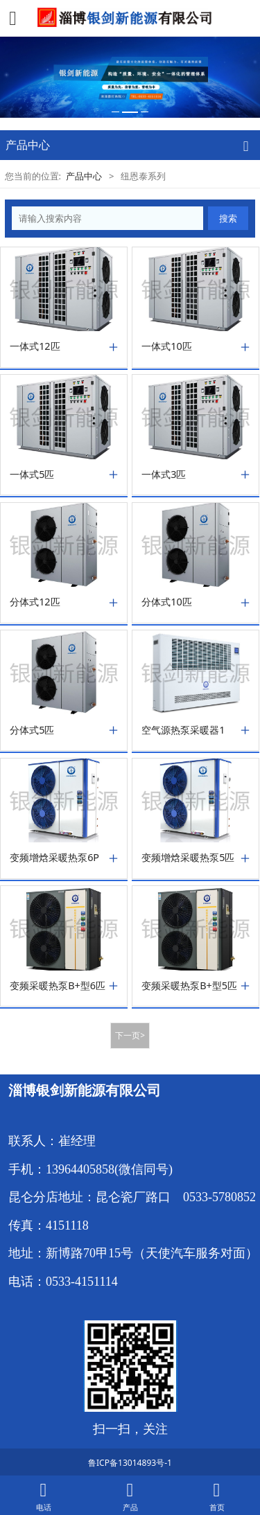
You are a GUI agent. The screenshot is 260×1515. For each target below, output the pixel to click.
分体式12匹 (35, 602)
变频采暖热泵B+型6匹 (57, 986)
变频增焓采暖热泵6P (54, 857)
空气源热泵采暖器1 (183, 730)
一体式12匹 (35, 346)
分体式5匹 (32, 730)
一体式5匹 (32, 474)
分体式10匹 (166, 602)
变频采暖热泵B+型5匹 (189, 986)
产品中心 (84, 176)
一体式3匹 (163, 474)
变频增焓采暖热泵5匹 (187, 857)
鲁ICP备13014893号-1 (130, 1463)
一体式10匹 (166, 346)
